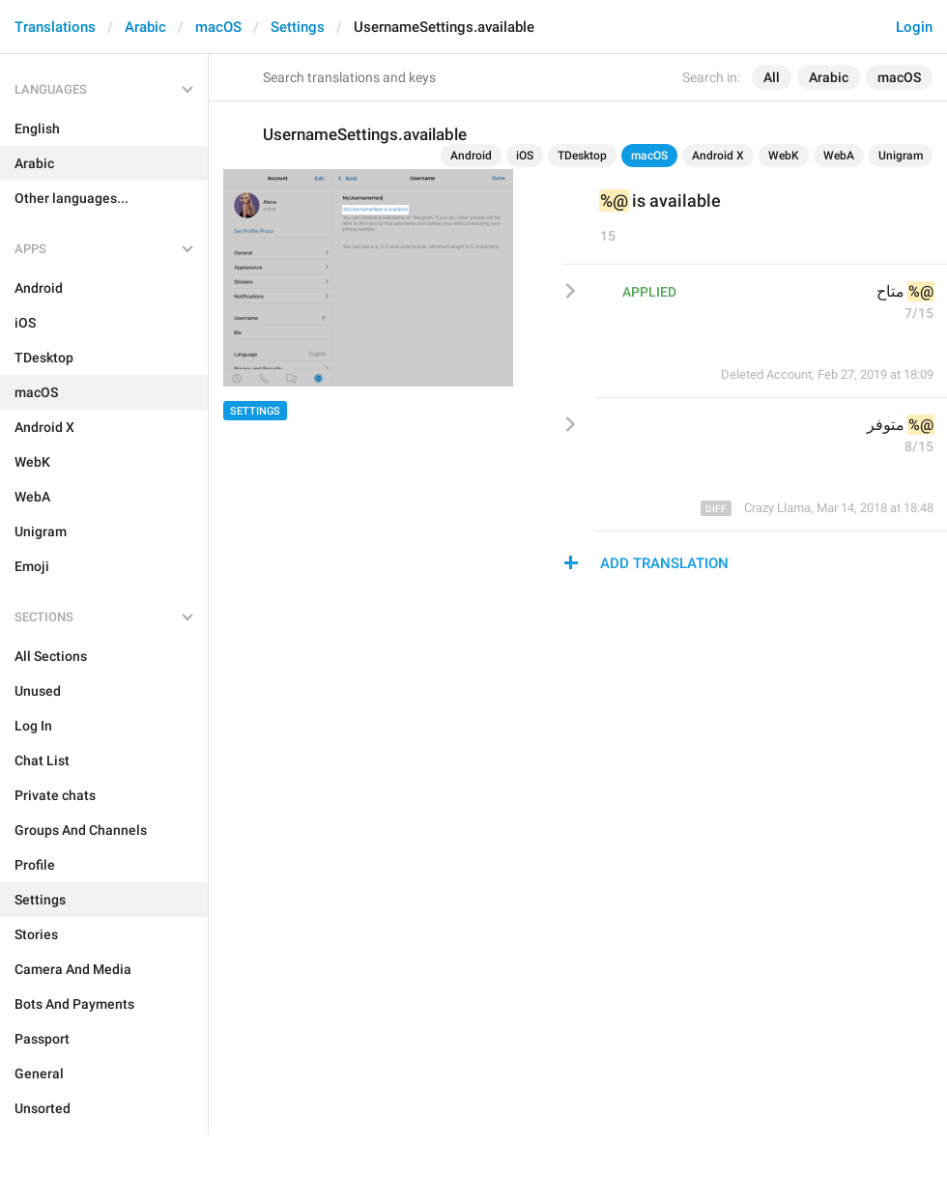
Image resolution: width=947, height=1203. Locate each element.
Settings (298, 27)
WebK (783, 155)
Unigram (900, 155)
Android (471, 155)
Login (914, 27)
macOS (218, 27)
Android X (718, 155)
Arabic (145, 27)
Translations (55, 27)
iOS (524, 155)
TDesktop (582, 155)
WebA (838, 155)
